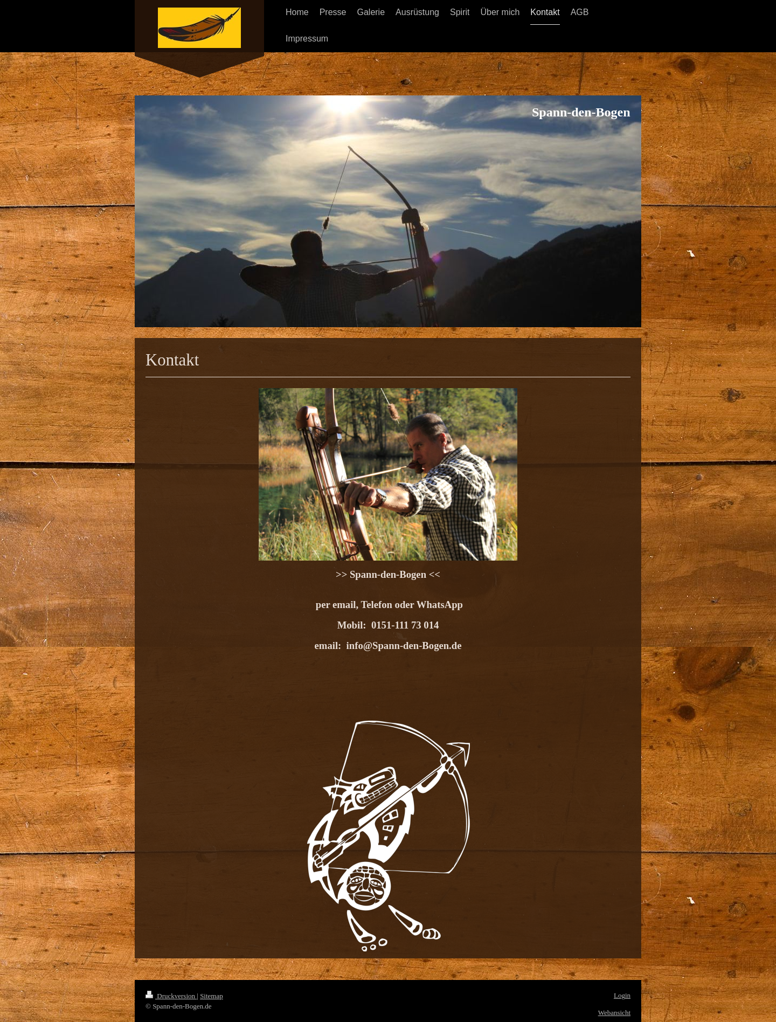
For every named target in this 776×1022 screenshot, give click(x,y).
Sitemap (211, 996)
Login (622, 995)
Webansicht (614, 1013)
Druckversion (171, 996)
